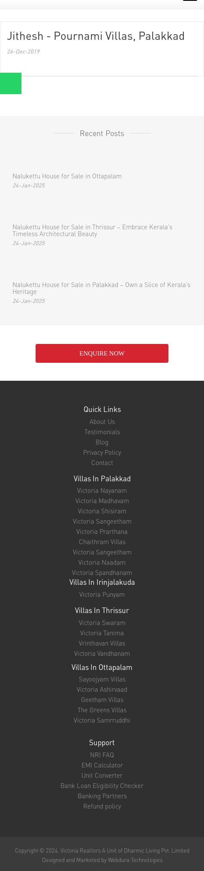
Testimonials (102, 431)
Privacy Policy (102, 452)
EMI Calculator (102, 765)
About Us (102, 421)
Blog (102, 442)
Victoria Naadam (102, 562)
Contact (102, 462)
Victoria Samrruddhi (102, 720)
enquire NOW (101, 353)
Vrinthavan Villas (102, 643)
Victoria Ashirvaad (102, 689)
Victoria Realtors (80, 850)
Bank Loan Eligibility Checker (102, 785)
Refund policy (102, 806)
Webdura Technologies (135, 859)
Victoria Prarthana (102, 531)
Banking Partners (102, 795)
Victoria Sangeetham (102, 521)
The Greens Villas (102, 709)
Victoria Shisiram (102, 511)
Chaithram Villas (102, 541)
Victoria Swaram (102, 622)
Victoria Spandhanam (102, 572)
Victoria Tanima (102, 632)
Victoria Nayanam (102, 490)
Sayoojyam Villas (102, 679)
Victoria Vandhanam (102, 653)
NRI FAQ (102, 754)
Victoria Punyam (102, 594)
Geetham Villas (102, 699)
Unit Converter (102, 775)
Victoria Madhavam (102, 500)
